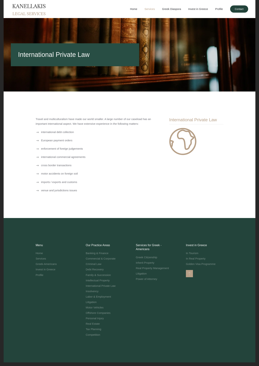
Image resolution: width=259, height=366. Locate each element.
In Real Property (195, 258)
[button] (189, 273)
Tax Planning (93, 329)
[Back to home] (29, 9)
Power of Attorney (146, 278)
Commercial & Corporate (101, 258)
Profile (39, 274)
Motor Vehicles (94, 307)
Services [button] (149, 8)
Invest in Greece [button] (198, 8)
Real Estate (93, 323)
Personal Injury (95, 318)
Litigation (91, 302)
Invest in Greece (45, 269)
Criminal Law (93, 263)
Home (133, 8)
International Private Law (101, 285)
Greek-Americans (46, 263)
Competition (93, 334)
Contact (239, 9)
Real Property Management (152, 268)
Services (41, 258)
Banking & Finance (97, 253)
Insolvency (92, 291)
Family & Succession (98, 274)
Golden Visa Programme (201, 263)
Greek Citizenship (146, 257)
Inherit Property (145, 262)
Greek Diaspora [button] (171, 8)
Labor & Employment (98, 296)
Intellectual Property (98, 280)
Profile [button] (219, 8)
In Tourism (192, 253)
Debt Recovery (95, 269)
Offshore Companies (98, 312)
